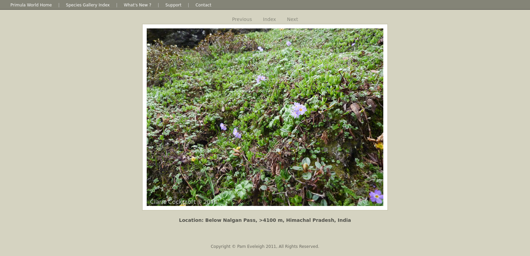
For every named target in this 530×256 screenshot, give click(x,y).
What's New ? (137, 5)
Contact (203, 5)
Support (173, 5)
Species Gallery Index (88, 5)
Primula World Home (31, 5)
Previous (242, 19)
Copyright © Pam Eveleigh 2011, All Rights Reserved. (265, 246)
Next (292, 19)
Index (269, 19)
